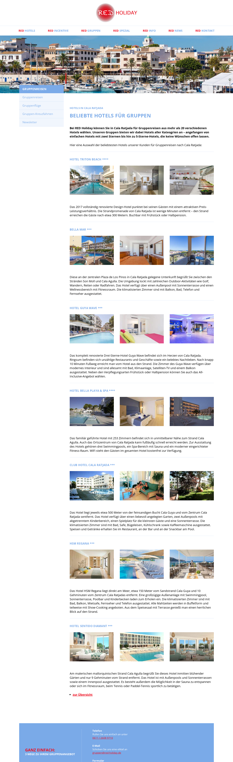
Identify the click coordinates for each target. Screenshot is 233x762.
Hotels (27, 30)
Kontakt (204, 30)
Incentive (58, 30)
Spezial (121, 30)
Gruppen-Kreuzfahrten (37, 114)
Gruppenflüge (31, 105)
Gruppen (90, 30)
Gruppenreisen (32, 97)
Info (149, 30)
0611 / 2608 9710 (102, 738)
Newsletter (29, 122)
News (175, 30)
